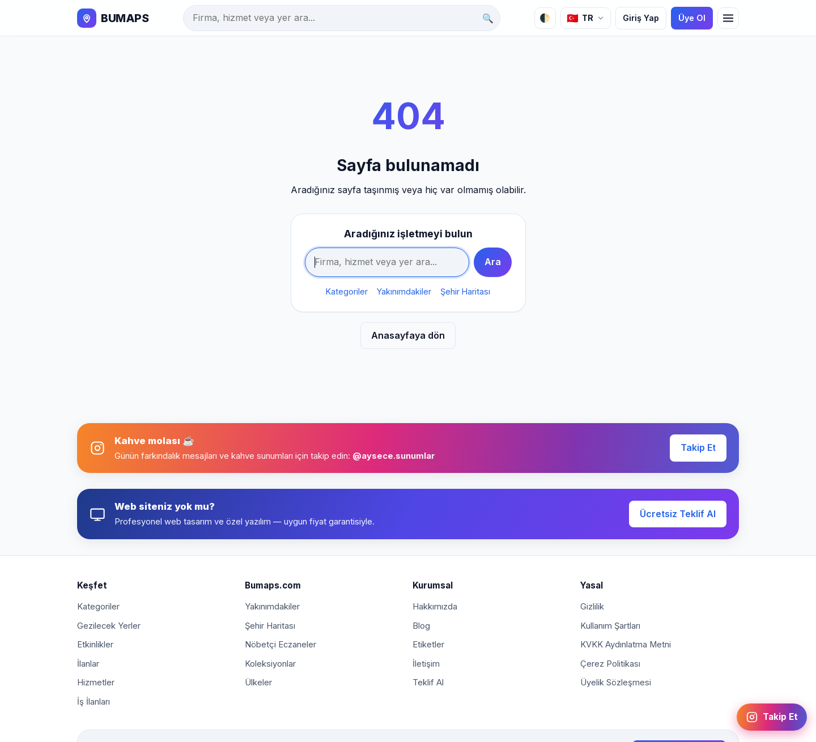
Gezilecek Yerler (109, 626)
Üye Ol (692, 18)
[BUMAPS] (113, 18)
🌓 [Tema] (544, 18)
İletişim (426, 664)
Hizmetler (95, 682)
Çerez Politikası (610, 664)
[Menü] (728, 18)
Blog (421, 626)
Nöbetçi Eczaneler (280, 644)
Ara (492, 261)
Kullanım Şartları (610, 626)
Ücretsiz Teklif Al (678, 513)
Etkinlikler (95, 644)
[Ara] (341, 18)
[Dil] (585, 18)
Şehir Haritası (465, 291)
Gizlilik (592, 607)
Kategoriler (347, 291)
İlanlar (88, 664)
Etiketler (428, 644)
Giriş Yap (641, 18)
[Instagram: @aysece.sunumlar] (772, 717)
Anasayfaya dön (408, 335)
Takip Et (698, 447)
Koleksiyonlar (270, 664)
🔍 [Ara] (488, 18)
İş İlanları (93, 702)
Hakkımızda (435, 607)
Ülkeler (258, 682)
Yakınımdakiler (404, 291)
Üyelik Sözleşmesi (615, 682)
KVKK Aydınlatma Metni (625, 644)
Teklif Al (428, 682)
